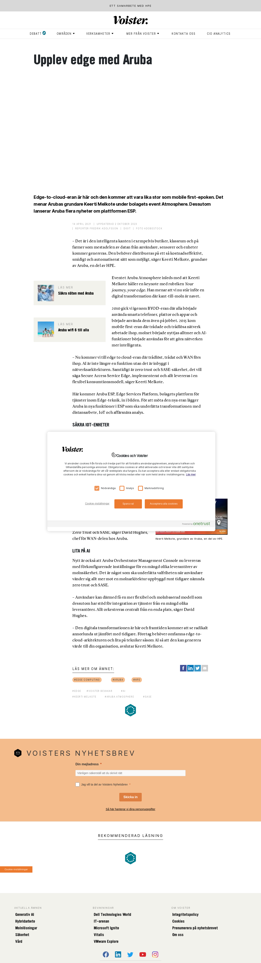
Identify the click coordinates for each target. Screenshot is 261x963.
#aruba (118, 679)
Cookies (178, 921)
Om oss (178, 934)
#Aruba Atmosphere (119, 696)
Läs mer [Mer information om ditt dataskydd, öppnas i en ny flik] (191, 474)
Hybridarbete (25, 921)
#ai (123, 690)
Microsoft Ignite (106, 928)
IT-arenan (101, 921)
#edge (76, 690)
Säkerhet (22, 934)
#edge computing (87, 679)
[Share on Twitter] (197, 668)
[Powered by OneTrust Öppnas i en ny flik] (197, 524)
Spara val (128, 503)
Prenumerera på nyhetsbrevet (195, 928)
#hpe (136, 679)
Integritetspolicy (185, 914)
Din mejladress (87, 764)
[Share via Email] (204, 668)
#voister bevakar (99, 690)
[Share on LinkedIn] (190, 668)
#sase (147, 696)
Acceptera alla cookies (164, 503)
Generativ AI (24, 914)
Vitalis (99, 934)
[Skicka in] (130, 797)
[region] (131, 481)
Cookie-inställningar (16, 869)
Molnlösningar (26, 928)
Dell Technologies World (112, 914)
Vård (18, 941)
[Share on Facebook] (183, 668)
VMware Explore (106, 941)
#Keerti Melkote (84, 696)
